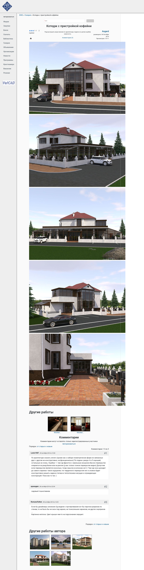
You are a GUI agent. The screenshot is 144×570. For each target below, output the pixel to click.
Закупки (6, 26)
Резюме (6, 73)
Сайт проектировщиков (5, 5)
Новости (6, 56)
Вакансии (7, 69)
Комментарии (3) (67, 37)
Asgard (105, 31)
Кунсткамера (8, 64)
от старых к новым (44, 446)
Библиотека (8, 39)
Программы (8, 60)
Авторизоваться (8, 17)
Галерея (6, 43)
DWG (21, 15)
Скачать (6, 34)
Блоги (5, 30)
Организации (8, 52)
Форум (6, 22)
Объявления (8, 47)
